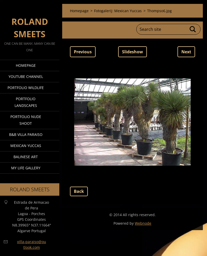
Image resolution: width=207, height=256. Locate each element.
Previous (83, 52)
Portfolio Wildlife (26, 87)
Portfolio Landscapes (26, 102)
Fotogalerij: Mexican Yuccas (118, 10)
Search (193, 29)
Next (186, 52)
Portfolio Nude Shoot (25, 120)
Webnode (143, 223)
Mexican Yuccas (25, 145)
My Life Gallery (25, 167)
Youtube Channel (26, 76)
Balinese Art (25, 156)
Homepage (26, 65)
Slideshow (132, 52)
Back (79, 191)
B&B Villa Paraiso (25, 134)
